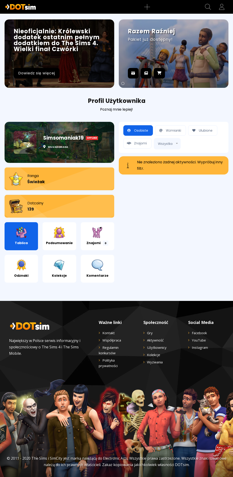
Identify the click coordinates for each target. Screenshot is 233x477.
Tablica (21, 236)
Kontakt (108, 333)
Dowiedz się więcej (36, 73)
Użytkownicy (157, 347)
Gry (150, 333)
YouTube (199, 340)
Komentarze (97, 268)
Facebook (199, 333)
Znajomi (97, 236)
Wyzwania (155, 362)
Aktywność (155, 340)
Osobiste (137, 130)
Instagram (200, 347)
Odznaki (21, 268)
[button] (208, 7)
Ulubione (202, 130)
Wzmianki (169, 130)
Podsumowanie (59, 236)
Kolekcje (59, 268)
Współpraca (111, 340)
